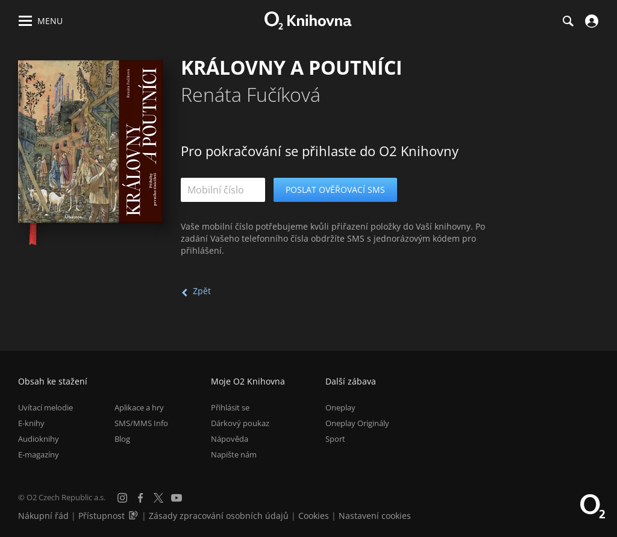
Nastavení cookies (375, 515)
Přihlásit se (230, 407)
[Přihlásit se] (590, 21)
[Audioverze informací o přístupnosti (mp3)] (134, 515)
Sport (335, 438)
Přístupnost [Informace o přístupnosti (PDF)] (101, 515)
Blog (122, 438)
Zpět (202, 291)
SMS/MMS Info (141, 423)
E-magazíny (38, 454)
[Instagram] (122, 498)
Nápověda (229, 438)
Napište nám (234, 454)
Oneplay (340, 407)
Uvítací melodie (45, 407)
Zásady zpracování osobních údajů (219, 515)
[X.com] (158, 498)
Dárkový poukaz (240, 423)
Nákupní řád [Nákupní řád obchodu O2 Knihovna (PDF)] (43, 515)
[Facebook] (140, 498)
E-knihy (31, 423)
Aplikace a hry (139, 407)
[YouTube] (177, 498)
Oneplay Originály (357, 423)
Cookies (313, 515)
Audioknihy (38, 438)
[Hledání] (568, 21)
